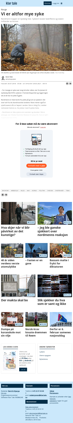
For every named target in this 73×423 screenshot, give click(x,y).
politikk (42, 182)
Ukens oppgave (45, 347)
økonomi (5, 182)
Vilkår (52, 382)
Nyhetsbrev (43, 350)
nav (28, 182)
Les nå (23, 361)
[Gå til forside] (11, 3)
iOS (20, 352)
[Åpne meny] (61, 3)
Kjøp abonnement (31, 398)
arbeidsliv (14, 182)
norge (34, 182)
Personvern (54, 384)
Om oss (3, 384)
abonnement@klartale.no (38, 405)
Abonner (47, 3)
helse (23, 182)
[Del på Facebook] (67, 83)
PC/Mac (25, 350)
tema (67, 182)
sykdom (50, 182)
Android (28, 352)
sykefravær (59, 182)
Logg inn (56, 3)
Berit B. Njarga (14, 382)
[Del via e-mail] (70, 83)
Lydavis (42, 343)
